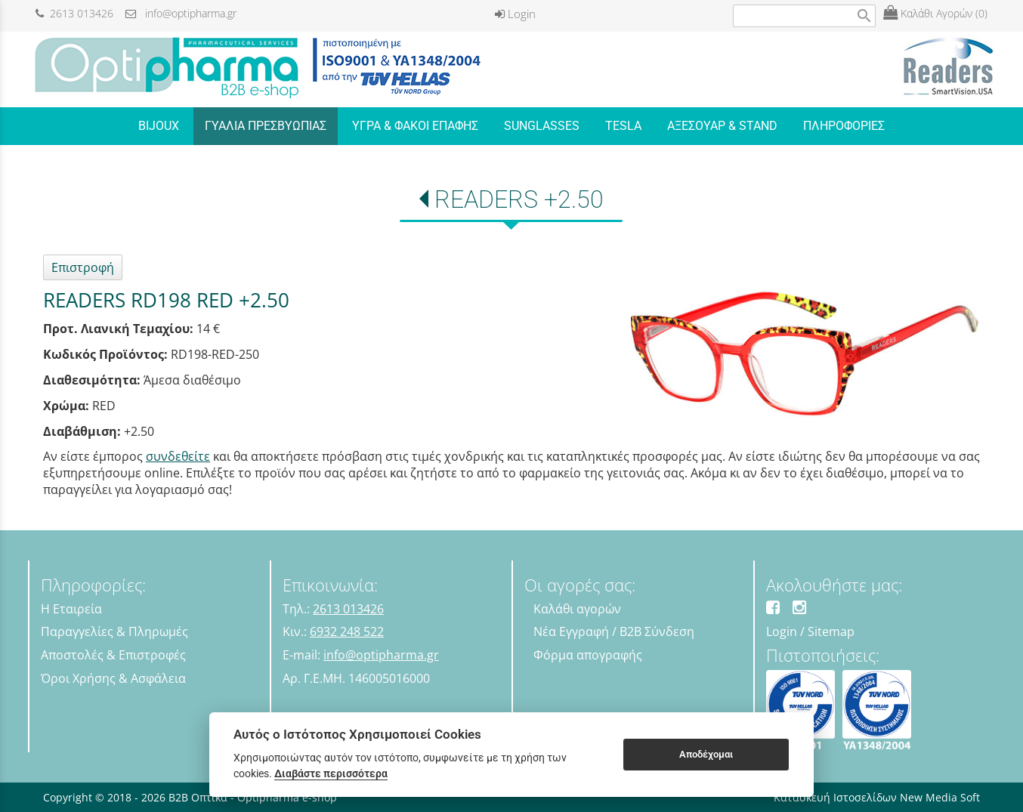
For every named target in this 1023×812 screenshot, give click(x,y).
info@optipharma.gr (180, 13)
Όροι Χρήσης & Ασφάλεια (113, 678)
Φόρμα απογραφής (587, 655)
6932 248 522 (347, 631)
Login (515, 13)
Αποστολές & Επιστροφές (113, 655)
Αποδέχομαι (706, 754)
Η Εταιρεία (71, 609)
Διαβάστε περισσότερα (331, 773)
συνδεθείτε (178, 456)
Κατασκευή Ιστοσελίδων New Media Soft (877, 797)
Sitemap (831, 631)
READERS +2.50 (519, 199)
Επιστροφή (82, 267)
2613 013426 (74, 13)
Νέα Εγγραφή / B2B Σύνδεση (613, 631)
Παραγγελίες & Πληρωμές (114, 631)
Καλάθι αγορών (577, 609)
